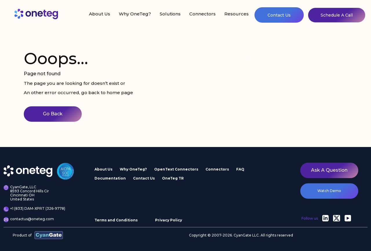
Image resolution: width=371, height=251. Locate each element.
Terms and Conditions (116, 220)
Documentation (110, 178)
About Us (99, 14)
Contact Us (279, 15)
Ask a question (329, 170)
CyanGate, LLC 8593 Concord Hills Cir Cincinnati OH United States (26, 193)
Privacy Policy (168, 220)
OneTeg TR (173, 178)
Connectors (202, 14)
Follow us (309, 218)
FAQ (240, 169)
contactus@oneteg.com (28, 219)
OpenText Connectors (176, 169)
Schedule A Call (337, 15)
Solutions (170, 14)
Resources (236, 14)
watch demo (329, 191)
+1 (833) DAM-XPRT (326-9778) (34, 209)
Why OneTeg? (135, 14)
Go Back (53, 113)
